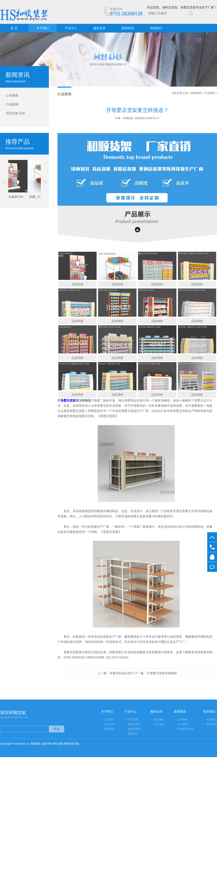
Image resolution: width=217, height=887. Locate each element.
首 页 (14, 28)
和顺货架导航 (71, 743)
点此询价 (77, 284)
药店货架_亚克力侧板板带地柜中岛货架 (74, 364)
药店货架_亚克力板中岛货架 (149, 364)
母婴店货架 (134, 729)
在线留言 (212, 567)
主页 (185, 93)
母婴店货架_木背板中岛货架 (109, 327)
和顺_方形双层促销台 (107, 254)
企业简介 (109, 719)
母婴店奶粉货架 (65, 327)
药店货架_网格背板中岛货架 (149, 327)
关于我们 (42, 28)
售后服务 (159, 719)
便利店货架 (134, 724)
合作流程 (159, 724)
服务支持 (99, 28)
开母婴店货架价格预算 (162, 673)
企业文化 (109, 724)
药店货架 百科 (15, 113)
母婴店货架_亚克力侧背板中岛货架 (192, 290)
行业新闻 (12, 104)
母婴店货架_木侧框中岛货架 (70, 290)
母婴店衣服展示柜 (66, 254)
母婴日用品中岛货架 (146, 290)
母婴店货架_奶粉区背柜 (108, 290)
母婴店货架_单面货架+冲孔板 (190, 364)
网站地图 (58, 743)
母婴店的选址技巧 (122, 673)
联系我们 (156, 28)
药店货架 (133, 719)
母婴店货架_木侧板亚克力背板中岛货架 (194, 254)
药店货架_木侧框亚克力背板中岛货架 (193, 327)
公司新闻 (12, 95)
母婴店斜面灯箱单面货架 (148, 254)
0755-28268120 (212, 547)
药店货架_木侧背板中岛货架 (109, 364)
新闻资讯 (128, 28)
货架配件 (133, 733)
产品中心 (71, 28)
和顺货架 (115, 652)
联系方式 (212, 724)
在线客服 (212, 557)
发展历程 (109, 729)
